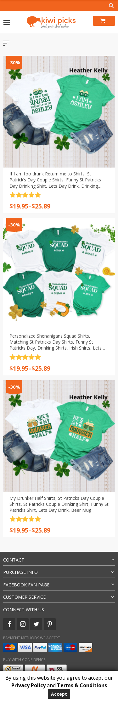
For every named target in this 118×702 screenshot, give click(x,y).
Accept (59, 694)
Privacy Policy (28, 685)
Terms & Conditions (82, 685)
